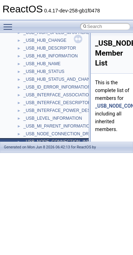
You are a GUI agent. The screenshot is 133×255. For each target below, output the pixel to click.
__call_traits (34, 117)
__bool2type (34, 54)
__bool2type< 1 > (39, 70)
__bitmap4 (33, 47)
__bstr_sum (34, 78)
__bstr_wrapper (38, 86)
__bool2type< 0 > (39, 62)
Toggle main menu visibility (10, 23)
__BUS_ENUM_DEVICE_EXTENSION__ (62, 101)
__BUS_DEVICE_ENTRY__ (50, 93)
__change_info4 (38, 140)
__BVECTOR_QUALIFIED (48, 109)
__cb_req (32, 132)
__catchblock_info (40, 125)
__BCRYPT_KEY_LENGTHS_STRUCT (60, 39)
